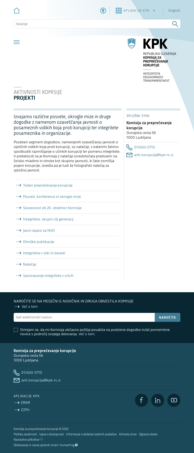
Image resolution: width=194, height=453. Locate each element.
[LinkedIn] (157, 400)
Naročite (167, 317)
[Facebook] (141, 400)
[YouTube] (173, 400)
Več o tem (87, 334)
